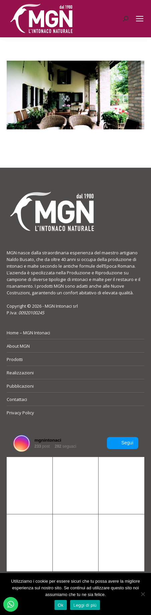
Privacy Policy (20, 413)
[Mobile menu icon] (139, 18)
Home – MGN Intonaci (28, 333)
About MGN (18, 346)
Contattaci (17, 399)
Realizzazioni (20, 373)
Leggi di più (85, 605)
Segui (122, 443)
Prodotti (15, 359)
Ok (60, 605)
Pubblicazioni (20, 386)
